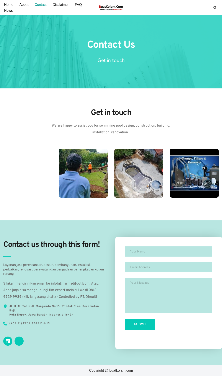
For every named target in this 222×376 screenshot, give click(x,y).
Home (8, 5)
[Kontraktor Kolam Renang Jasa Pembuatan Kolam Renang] (111, 7)
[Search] (215, 7)
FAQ (78, 5)
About (24, 5)
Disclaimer (61, 5)
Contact (41, 5)
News (8, 10)
